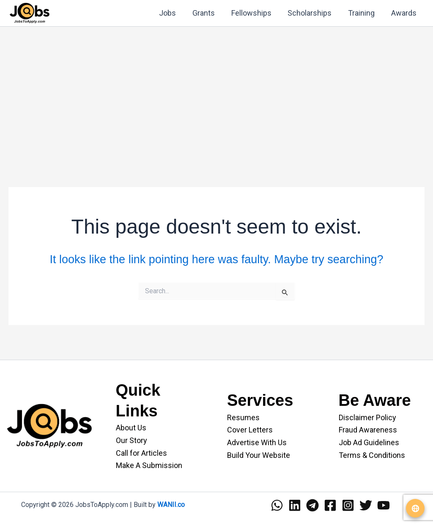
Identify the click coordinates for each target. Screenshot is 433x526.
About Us (131, 427)
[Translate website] (415, 508)
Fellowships (255, 12)
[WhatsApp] (277, 505)
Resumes (243, 417)
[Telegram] (312, 505)
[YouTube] (383, 505)
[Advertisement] (216, 93)
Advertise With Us (257, 442)
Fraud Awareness (368, 429)
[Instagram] (348, 505)
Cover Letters (250, 429)
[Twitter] (365, 505)
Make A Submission (149, 465)
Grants (208, 12)
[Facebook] (330, 505)
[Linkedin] (294, 505)
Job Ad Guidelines (369, 442)
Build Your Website (258, 455)
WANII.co (171, 505)
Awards (404, 12)
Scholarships (312, 12)
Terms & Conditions (372, 455)
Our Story (131, 440)
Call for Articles (141, 453)
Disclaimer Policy (367, 417)
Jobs (173, 12)
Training (363, 12)
